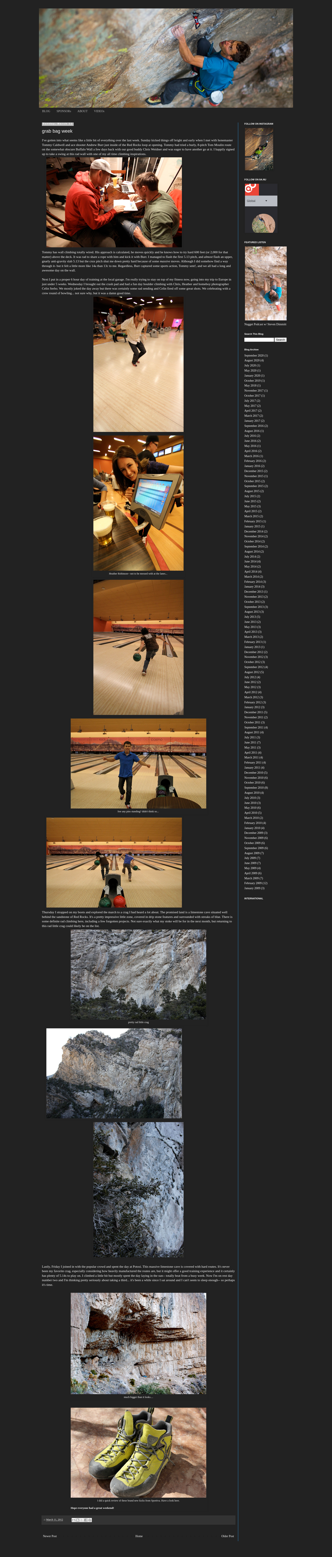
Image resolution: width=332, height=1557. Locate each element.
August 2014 (252, 551)
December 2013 (253, 591)
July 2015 (250, 496)
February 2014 (253, 581)
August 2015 (252, 491)
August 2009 (252, 853)
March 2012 (251, 697)
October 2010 (252, 782)
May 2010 (250, 807)
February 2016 (253, 461)
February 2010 (253, 823)
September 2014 (254, 546)
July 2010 (250, 797)
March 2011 (251, 757)
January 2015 (252, 526)
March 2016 (251, 456)
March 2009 (251, 878)
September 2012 (254, 667)
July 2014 (250, 556)
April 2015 (250, 511)
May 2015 (250, 506)
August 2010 (252, 792)
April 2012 (250, 692)
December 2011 (253, 712)
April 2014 (250, 571)
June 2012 (250, 682)
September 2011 (254, 727)
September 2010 (254, 787)
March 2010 (251, 817)
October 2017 (252, 395)
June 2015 (250, 501)
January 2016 (252, 466)
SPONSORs (64, 111)
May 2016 (250, 446)
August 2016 (252, 431)
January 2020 (252, 375)
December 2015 (253, 471)
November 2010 (254, 777)
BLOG (46, 111)
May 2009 (250, 868)
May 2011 (250, 747)
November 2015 (254, 476)
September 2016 (254, 425)
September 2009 (254, 848)
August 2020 (252, 360)
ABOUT (82, 111)
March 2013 (251, 636)
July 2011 (250, 737)
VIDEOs (99, 111)
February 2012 (253, 702)
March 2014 (251, 576)
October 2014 (252, 541)
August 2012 (252, 672)
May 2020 (250, 370)
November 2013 (254, 596)
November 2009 (254, 838)
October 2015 (252, 481)
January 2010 (252, 828)
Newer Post (50, 1536)
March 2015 (251, 516)
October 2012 (252, 662)
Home (139, 1536)
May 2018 (250, 385)
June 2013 (250, 621)
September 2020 (254, 355)
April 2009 (250, 873)
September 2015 (254, 486)
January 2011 (252, 767)
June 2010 (250, 802)
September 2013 (254, 606)
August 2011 (251, 732)
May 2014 (250, 566)
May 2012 (250, 687)
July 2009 (250, 858)
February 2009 (253, 883)
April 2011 (250, 752)
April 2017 (250, 410)
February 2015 (253, 521)
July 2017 (250, 400)
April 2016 (250, 451)
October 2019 (252, 380)
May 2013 (250, 627)
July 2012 (250, 677)
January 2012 (252, 707)
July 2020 (250, 365)
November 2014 (254, 536)
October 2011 (252, 722)
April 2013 (250, 631)
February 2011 (253, 762)
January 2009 (252, 888)
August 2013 (252, 611)
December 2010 (253, 772)
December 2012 (253, 652)
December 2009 (253, 832)
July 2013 (250, 616)
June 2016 (250, 440)
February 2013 (253, 642)
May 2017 (250, 405)
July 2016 (250, 435)
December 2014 (253, 531)
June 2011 (250, 742)
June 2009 (250, 863)
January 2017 (252, 420)
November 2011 (253, 717)
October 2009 (252, 843)
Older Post (227, 1536)
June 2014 (250, 561)
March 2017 (251, 415)
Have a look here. (170, 1500)
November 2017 (254, 390)
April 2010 (250, 812)
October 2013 (252, 601)
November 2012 (254, 657)
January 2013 (252, 647)
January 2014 (252, 586)
